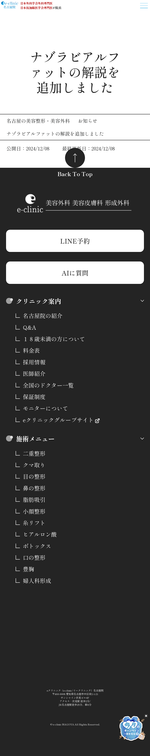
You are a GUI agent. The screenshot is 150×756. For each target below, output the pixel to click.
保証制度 (34, 397)
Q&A (29, 327)
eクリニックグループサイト (59, 420)
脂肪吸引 (34, 499)
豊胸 (28, 569)
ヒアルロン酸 (40, 534)
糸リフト (34, 523)
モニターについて (45, 408)
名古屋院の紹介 (42, 316)
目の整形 (34, 476)
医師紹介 (34, 373)
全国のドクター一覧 (48, 385)
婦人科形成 (37, 581)
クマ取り (34, 465)
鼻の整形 (34, 488)
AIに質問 (75, 272)
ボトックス (37, 546)
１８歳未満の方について (54, 339)
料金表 (31, 350)
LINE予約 (75, 240)
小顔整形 (34, 511)
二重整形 (34, 453)
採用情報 (34, 362)
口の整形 (34, 557)
